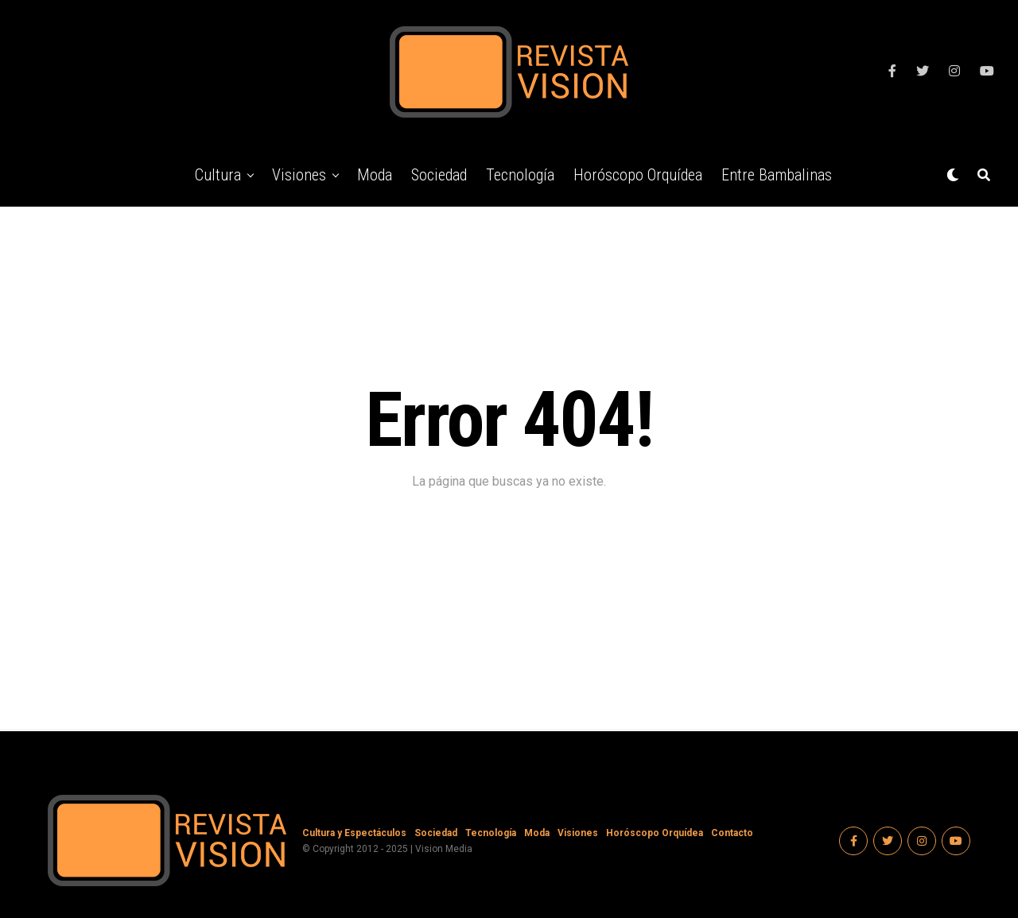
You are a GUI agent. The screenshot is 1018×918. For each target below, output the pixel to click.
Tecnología (520, 174)
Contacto (732, 833)
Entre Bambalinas (776, 174)
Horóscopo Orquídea (637, 174)
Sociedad (439, 174)
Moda (374, 174)
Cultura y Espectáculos (354, 833)
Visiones (299, 174)
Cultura (218, 174)
